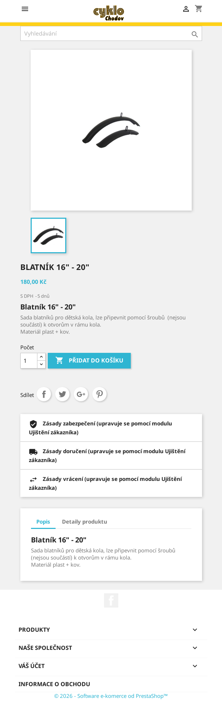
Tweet (62, 394)
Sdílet (44, 394)
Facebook (111, 600)
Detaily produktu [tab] (84, 521)
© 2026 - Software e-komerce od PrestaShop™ (111, 695)
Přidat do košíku (89, 360)
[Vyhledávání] (111, 33)
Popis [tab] (43, 521)
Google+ (81, 394)
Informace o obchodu (54, 684)
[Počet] (28, 361)
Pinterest (99, 394)
